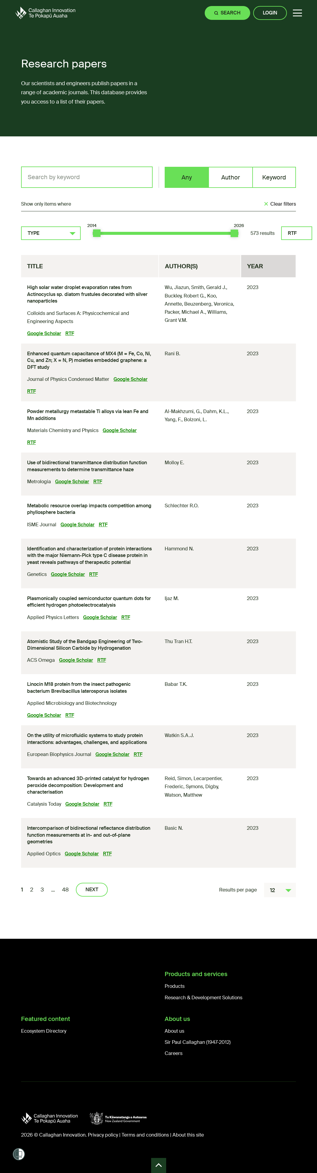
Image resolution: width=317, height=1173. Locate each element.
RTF (292, 233)
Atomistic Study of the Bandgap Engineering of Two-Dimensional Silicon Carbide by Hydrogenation (85, 644)
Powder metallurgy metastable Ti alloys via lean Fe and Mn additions (87, 414)
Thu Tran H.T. (178, 641)
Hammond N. (179, 549)
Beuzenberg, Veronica (208, 304)
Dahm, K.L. (215, 411)
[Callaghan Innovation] (55, 1118)
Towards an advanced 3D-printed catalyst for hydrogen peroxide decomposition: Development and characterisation (88, 785)
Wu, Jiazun (177, 287)
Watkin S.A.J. (179, 735)
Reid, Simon (178, 778)
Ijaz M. (172, 598)
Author (230, 177)
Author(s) (181, 266)
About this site (188, 1135)
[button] (297, 13)
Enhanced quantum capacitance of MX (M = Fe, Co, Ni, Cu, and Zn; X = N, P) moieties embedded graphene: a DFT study (89, 360)
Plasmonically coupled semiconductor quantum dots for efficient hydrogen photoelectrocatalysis (89, 601)
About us (174, 1031)
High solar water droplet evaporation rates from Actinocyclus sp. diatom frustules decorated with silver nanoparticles (87, 294)
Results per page (238, 890)
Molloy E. (174, 462)
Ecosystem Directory (43, 1031)
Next (91, 889)
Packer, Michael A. (185, 312)
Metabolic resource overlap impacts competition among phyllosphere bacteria (89, 508)
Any (187, 177)
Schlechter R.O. (182, 505)
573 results (262, 233)
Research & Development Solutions (203, 997)
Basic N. (174, 828)
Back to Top (158, 1165)
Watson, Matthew (183, 795)
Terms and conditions (145, 1135)
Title (35, 266)
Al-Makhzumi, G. (183, 411)
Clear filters (283, 204)
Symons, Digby (202, 786)
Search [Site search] (231, 13)
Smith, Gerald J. (208, 287)
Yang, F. (173, 419)
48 (65, 889)
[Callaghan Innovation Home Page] (45, 13)
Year (255, 266)
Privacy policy (103, 1135)
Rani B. (172, 353)
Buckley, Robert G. (185, 296)
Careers (173, 1053)
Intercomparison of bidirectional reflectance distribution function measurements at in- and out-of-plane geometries (88, 835)
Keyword (274, 177)
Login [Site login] (270, 13)
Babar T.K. (176, 684)
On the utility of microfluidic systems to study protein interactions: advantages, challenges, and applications (87, 738)
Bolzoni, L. (195, 419)
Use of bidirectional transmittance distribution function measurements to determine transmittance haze (87, 465)
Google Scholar (44, 333)
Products (175, 986)
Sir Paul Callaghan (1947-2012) (198, 1042)
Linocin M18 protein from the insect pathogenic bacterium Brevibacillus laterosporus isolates (79, 687)
